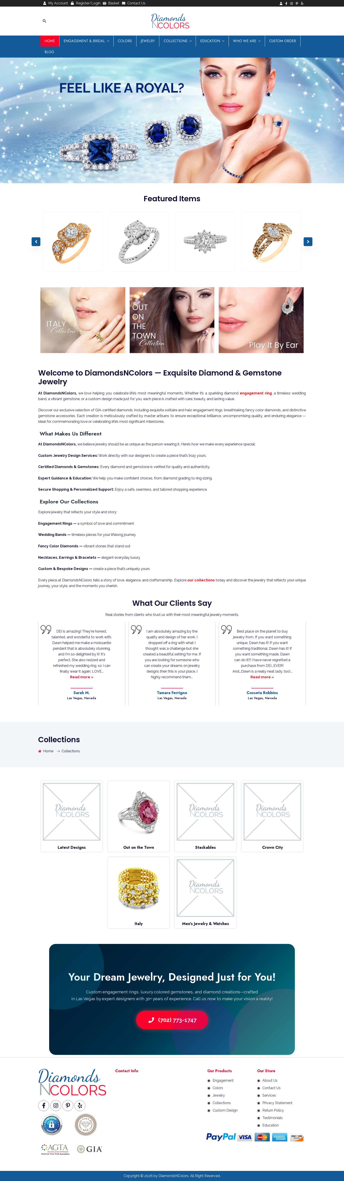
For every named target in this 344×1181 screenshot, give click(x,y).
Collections (171, 41)
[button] (45, 21)
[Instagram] (291, 3)
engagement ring (256, 393)
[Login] (281, 3)
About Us (270, 1080)
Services (269, 1095)
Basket (111, 3)
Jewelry (143, 41)
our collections (201, 580)
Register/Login (85, 3)
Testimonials (272, 1118)
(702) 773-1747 (172, 1020)
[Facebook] (286, 3)
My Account (55, 3)
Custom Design (225, 1110)
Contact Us (133, 3)
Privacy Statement (277, 1103)
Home (49, 41)
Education (204, 41)
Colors (121, 41)
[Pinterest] (296, 3)
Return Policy (273, 1110)
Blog (49, 51)
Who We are (237, 41)
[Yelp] (302, 3)
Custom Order (271, 41)
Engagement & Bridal (84, 41)
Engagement (223, 1080)
